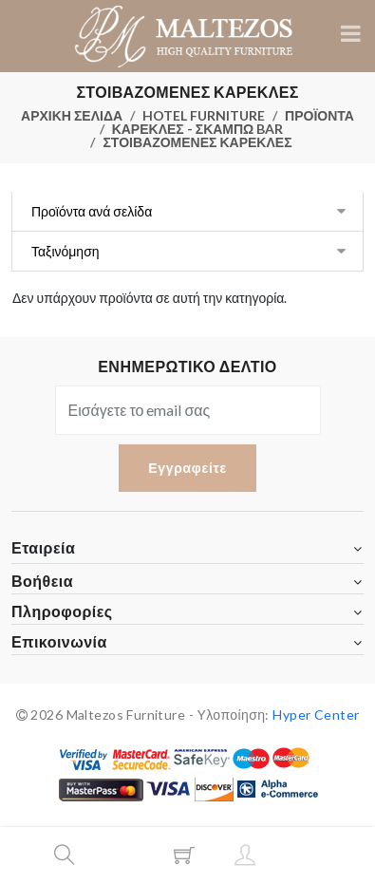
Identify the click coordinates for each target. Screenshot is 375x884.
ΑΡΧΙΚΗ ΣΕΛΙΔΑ (71, 115)
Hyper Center (315, 714)
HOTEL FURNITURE (203, 115)
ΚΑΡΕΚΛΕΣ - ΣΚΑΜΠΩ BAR (198, 129)
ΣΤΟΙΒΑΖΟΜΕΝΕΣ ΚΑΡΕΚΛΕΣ (197, 142)
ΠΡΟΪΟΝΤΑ (319, 115)
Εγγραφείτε (187, 468)
